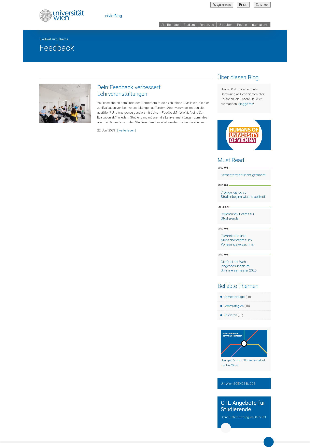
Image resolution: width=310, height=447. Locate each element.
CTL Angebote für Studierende (243, 406)
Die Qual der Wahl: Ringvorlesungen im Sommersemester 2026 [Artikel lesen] (238, 266)
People (242, 25)
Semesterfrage (234, 297)
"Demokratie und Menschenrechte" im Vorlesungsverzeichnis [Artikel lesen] (237, 240)
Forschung (206, 25)
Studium (189, 25)
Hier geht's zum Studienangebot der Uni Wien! (243, 363)
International (260, 25)
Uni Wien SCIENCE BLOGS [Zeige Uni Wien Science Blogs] (238, 384)
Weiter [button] (226, 428)
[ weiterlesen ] (126, 130)
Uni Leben (225, 25)
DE (243, 4)
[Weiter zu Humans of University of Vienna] (244, 135)
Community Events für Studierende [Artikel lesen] (237, 216)
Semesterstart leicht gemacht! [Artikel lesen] (243, 175)
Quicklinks (222, 4)
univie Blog (113, 16)
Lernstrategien (234, 306)
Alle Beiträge (170, 25)
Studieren (230, 315)
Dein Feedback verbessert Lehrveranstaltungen (129, 90)
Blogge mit (245, 104)
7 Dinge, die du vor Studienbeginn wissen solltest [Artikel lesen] (243, 194)
